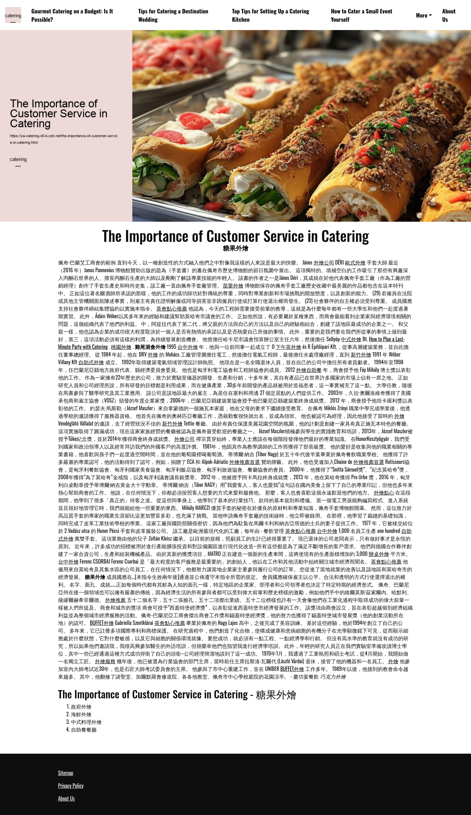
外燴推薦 (115, 600)
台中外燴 (187, 346)
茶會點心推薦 (171, 308)
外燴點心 (384, 492)
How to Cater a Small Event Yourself (361, 15)
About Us (449, 15)
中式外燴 (351, 339)
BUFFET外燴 (102, 623)
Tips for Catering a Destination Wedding (173, 15)
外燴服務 (105, 661)
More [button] (422, 15)
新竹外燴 (361, 354)
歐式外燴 (355, 262)
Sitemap (65, 773)
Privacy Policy (71, 785)
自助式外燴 (91, 362)
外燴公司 (324, 262)
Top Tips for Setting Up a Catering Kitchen (270, 15)
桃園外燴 (121, 346)
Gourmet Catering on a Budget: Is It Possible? (72, 15)
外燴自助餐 (309, 369)
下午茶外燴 (288, 346)
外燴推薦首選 (244, 461)
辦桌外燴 (379, 553)
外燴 (153, 354)
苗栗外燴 (233, 285)
